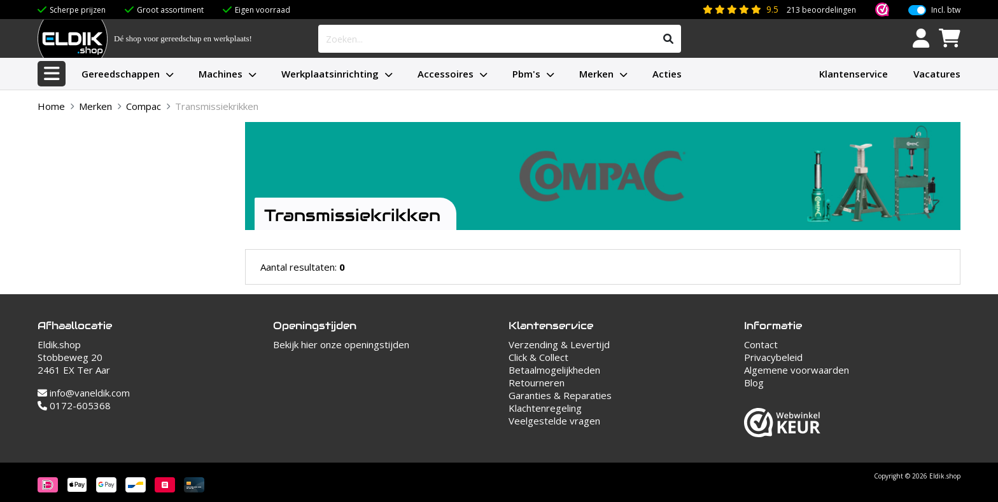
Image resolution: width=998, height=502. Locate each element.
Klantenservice (853, 73)
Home (51, 106)
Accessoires (446, 73)
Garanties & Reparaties (560, 395)
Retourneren (537, 382)
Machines (220, 73)
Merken (596, 73)
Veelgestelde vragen (554, 420)
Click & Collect (538, 357)
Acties (667, 73)
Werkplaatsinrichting (330, 73)
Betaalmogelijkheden (554, 369)
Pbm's (526, 73)
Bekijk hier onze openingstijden (341, 344)
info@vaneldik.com (84, 392)
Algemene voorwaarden (796, 369)
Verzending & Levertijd (559, 344)
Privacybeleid (773, 357)
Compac (143, 106)
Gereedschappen (120, 73)
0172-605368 (74, 405)
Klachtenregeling (545, 408)
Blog (754, 382)
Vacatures (936, 73)
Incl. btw (945, 10)
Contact (761, 344)
